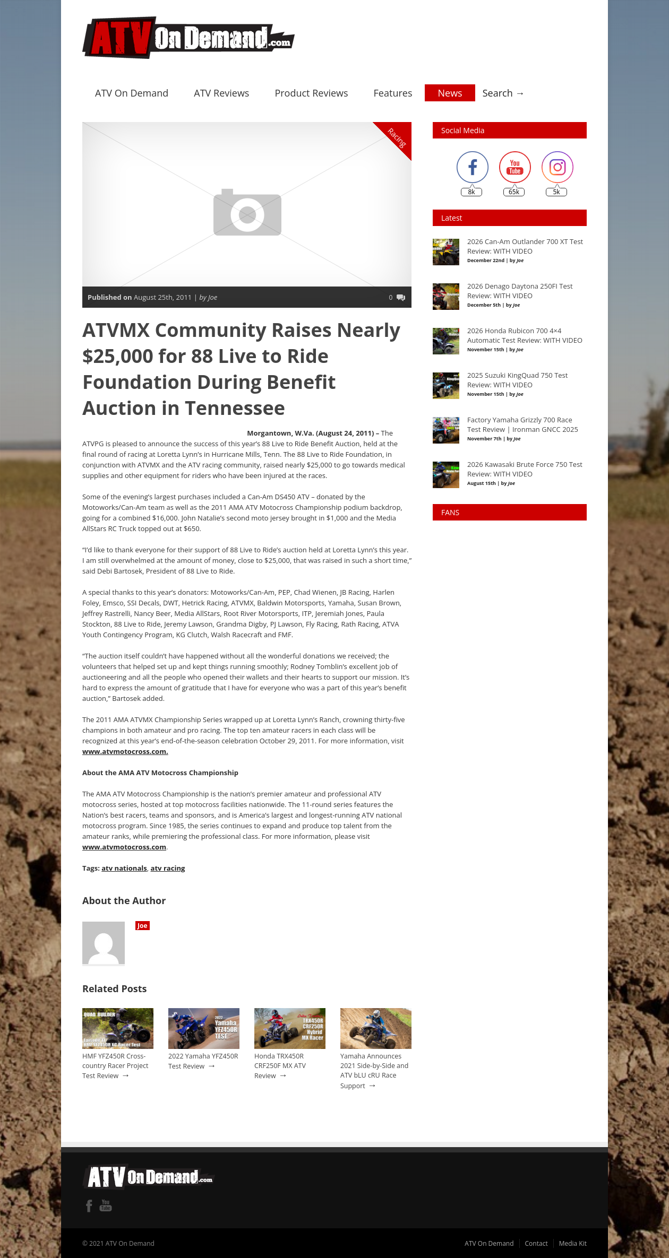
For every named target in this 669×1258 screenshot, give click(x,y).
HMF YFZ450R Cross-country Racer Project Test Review (115, 1065)
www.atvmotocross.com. (125, 750)
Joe (143, 924)
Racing (397, 136)
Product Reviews (311, 91)
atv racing (167, 867)
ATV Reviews (221, 91)
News (450, 91)
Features (393, 91)
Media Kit (573, 1242)
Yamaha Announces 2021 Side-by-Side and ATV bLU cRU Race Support (374, 1070)
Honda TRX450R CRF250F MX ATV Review (280, 1065)
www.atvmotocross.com (124, 846)
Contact (536, 1242)
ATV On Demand (131, 91)
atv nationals (124, 867)
